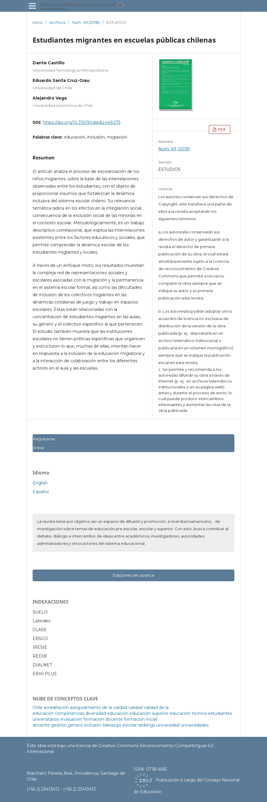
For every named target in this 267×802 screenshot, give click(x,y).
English (40, 483)
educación (117, 713)
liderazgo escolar (120, 725)
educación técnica (188, 713)
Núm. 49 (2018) (86, 22)
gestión (59, 725)
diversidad (95, 713)
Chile (38, 707)
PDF (221, 129)
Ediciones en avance (133, 575)
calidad (135, 707)
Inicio (38, 22)
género (75, 725)
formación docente (103, 719)
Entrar (38, 447)
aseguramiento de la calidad (98, 707)
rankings (146, 725)
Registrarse (44, 439)
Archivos (57, 22)
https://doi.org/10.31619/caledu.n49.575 (81, 122)
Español (41, 491)
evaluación (71, 719)
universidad (167, 725)
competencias (69, 713)
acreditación (56, 707)
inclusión (93, 725)
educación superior (149, 713)
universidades (195, 725)
